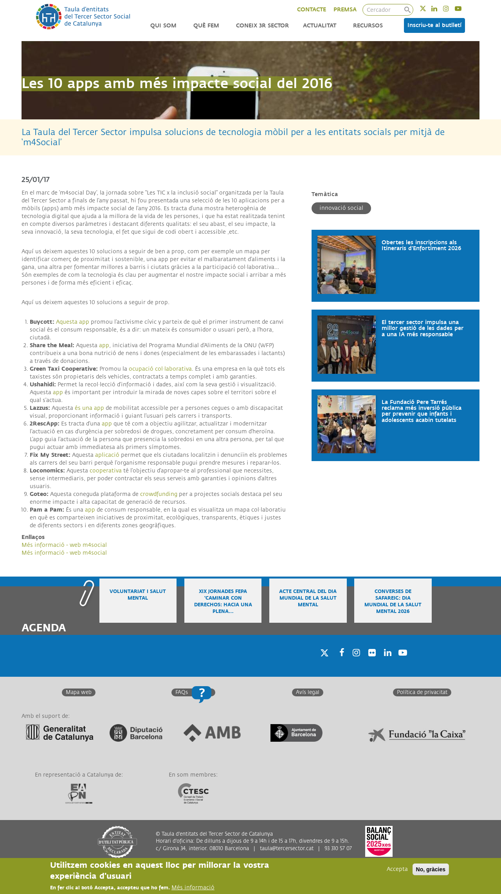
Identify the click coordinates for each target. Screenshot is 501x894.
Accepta (397, 869)
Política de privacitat (422, 692)
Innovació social (341, 208)
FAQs (181, 692)
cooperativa (106, 471)
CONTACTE (311, 9)
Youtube (463, 8)
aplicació (108, 455)
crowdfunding (158, 494)
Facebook (339, 662)
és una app (89, 408)
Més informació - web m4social (64, 545)
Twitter (428, 8)
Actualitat (319, 25)
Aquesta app (72, 322)
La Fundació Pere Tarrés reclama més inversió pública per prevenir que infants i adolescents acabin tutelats (421, 411)
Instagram (451, 8)
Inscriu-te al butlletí (434, 25)
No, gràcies (430, 869)
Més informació (192, 887)
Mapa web (79, 692)
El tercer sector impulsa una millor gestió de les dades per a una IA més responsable (422, 328)
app (104, 345)
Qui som (163, 25)
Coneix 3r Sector (262, 25)
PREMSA (345, 9)
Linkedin (439, 8)
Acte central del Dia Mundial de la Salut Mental (308, 598)
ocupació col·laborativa (160, 369)
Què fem (206, 25)
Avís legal (307, 692)
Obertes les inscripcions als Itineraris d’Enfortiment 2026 (421, 245)
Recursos (368, 25)
